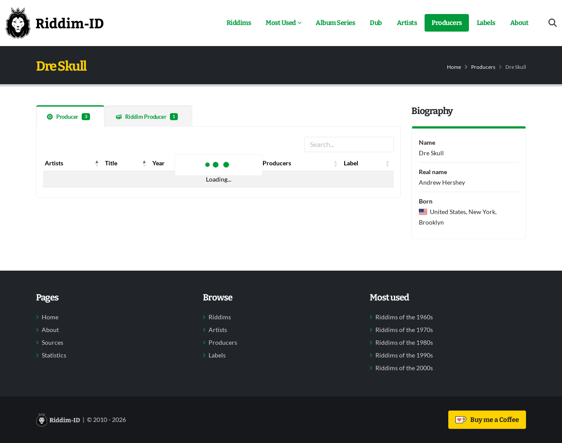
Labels (486, 23)
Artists (407, 23)
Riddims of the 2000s (404, 368)
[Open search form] (552, 23)
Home (454, 67)
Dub (376, 23)
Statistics (54, 355)
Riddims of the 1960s (404, 317)
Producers (447, 23)
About (519, 23)
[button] (97, 163)
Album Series (335, 23)
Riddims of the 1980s (404, 342)
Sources (52, 342)
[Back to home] (54, 23)
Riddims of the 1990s (404, 355)
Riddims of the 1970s (404, 329)
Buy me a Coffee (487, 420)
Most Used (281, 23)
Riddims (239, 23)
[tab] (70, 116)
